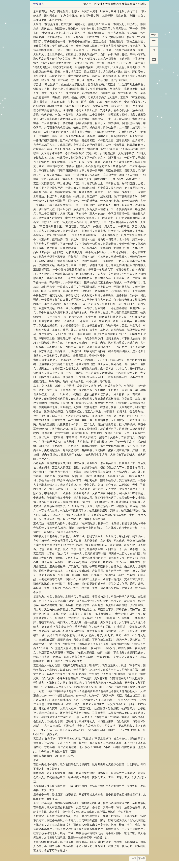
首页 (153, 35)
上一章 (133, 858)
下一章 (141, 858)
